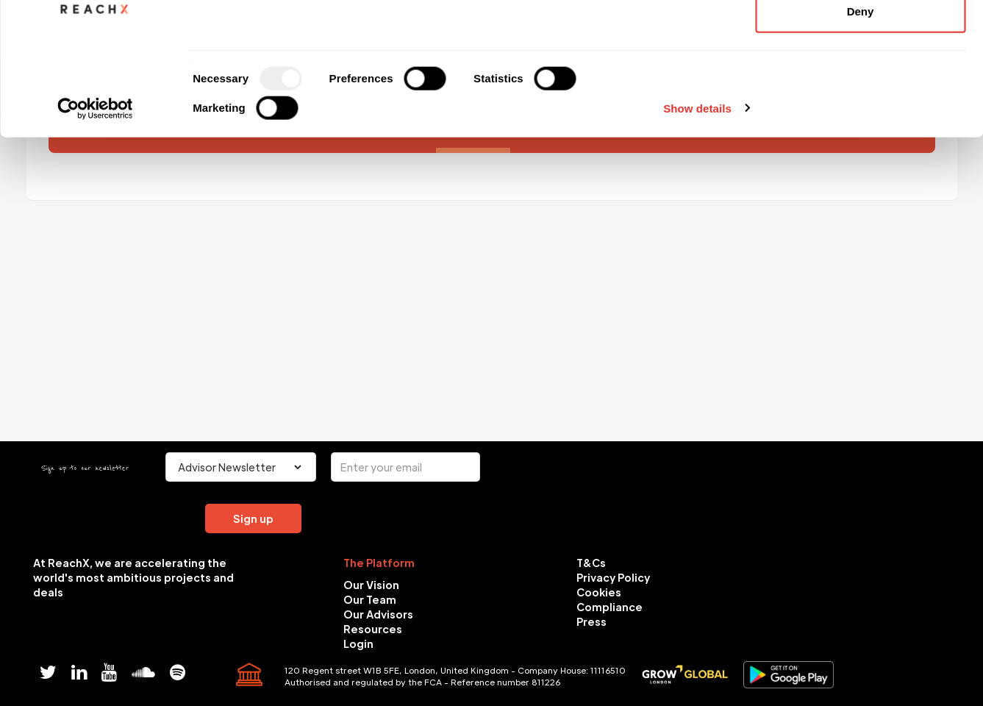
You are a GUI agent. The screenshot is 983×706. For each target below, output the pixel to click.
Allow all (860, 38)
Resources (372, 628)
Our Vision (371, 584)
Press (591, 621)
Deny (860, 135)
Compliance (609, 606)
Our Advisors (378, 614)
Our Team (369, 599)
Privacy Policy (613, 577)
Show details (697, 232)
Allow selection (860, 87)
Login (358, 643)
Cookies (598, 592)
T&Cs (591, 562)
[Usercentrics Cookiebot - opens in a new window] (95, 232)
